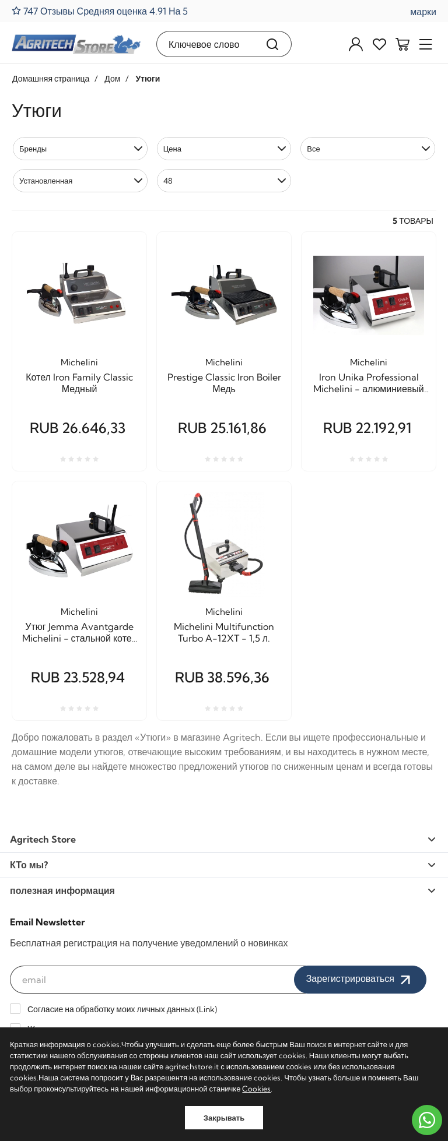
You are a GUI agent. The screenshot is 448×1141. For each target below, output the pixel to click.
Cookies (256, 1088)
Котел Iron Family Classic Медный (79, 383)
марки (423, 11)
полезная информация (223, 890)
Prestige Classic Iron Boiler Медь (224, 383)
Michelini (79, 362)
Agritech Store (223, 839)
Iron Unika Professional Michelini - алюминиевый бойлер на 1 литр (368, 383)
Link (207, 1009)
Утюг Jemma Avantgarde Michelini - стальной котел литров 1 (79, 632)
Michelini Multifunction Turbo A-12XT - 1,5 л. (224, 632)
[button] (80, 148)
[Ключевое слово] (205, 44)
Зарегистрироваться (360, 979)
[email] (158, 980)
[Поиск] (273, 44)
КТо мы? (223, 865)
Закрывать (224, 1117)
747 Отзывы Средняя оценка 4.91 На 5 (100, 11)
